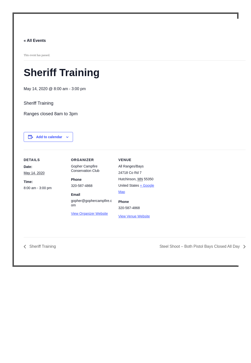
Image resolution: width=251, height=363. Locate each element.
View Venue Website (134, 216)
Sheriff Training (42, 246)
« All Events (35, 40)
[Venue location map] (192, 184)
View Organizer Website (89, 213)
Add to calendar (49, 137)
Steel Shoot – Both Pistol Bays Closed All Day (200, 246)
